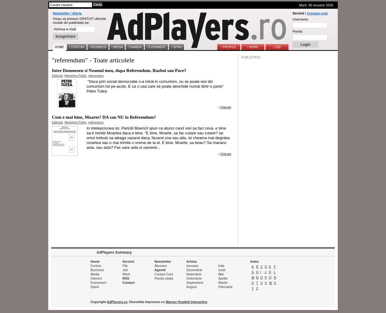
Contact (128, 282)
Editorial (57, 75)
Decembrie (194, 270)
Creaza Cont (163, 274)
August (191, 287)
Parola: (298, 31)
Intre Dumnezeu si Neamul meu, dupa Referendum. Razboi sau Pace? (119, 70)
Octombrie (194, 278)
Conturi (95, 266)
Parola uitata (163, 278)
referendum (96, 75)
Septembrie (194, 282)
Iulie (221, 266)
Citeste (225, 107)
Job (125, 270)
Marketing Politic (76, 75)
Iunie (222, 270)
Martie (223, 282)
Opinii (94, 287)
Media (95, 274)
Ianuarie (192, 266)
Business (97, 270)
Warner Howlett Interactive (186, 302)
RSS (125, 278)
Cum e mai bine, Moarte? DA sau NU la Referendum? (104, 117)
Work (126, 274)
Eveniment (98, 282)
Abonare (160, 266)
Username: (301, 19)
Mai (221, 274)
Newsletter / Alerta (67, 13)
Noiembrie (193, 274)
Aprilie (223, 278)
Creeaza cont (317, 13)
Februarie (225, 287)
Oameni (96, 278)
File (125, 266)
